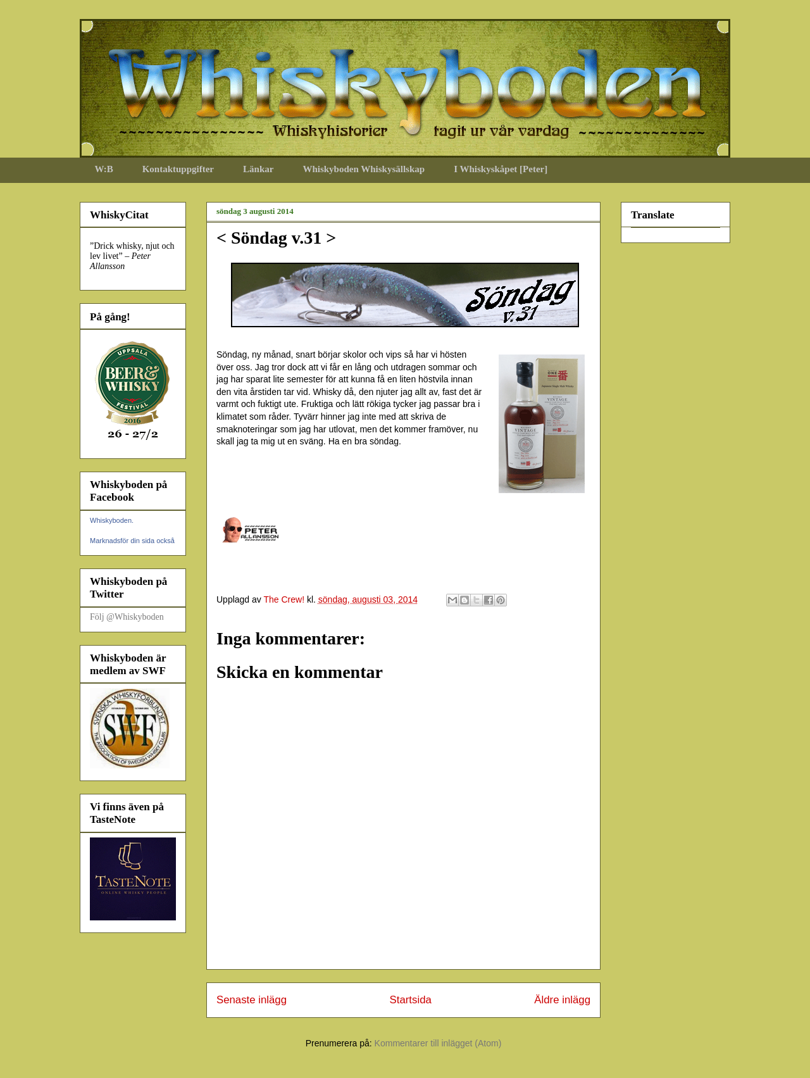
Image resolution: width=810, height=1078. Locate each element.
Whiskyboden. (112, 520)
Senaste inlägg (251, 1000)
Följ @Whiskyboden (127, 617)
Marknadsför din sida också (132, 540)
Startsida (411, 1000)
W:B (104, 169)
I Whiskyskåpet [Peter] (500, 169)
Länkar (258, 169)
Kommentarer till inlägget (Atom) (438, 1043)
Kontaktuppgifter (178, 169)
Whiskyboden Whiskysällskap (363, 169)
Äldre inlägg (562, 1000)
